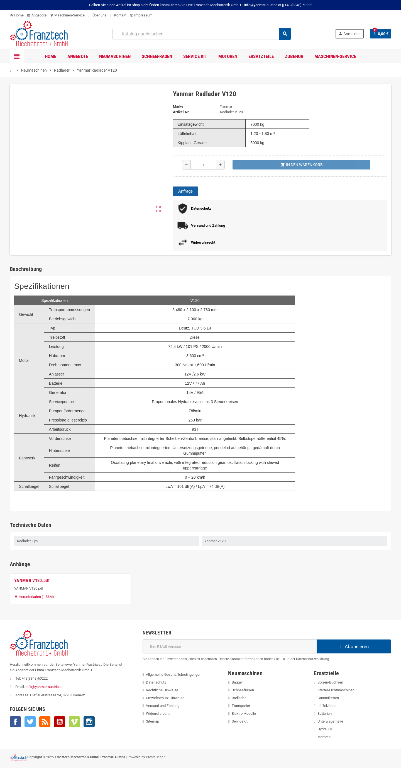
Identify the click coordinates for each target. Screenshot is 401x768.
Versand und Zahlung (162, 706)
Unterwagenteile (330, 721)
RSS (44, 721)
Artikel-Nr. (181, 112)
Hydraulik (324, 729)
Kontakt (118, 15)
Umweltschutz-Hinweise (165, 698)
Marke (178, 106)
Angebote (37, 15)
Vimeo (74, 721)
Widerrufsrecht (158, 713)
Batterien (324, 713)
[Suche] (202, 34)
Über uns (97, 15)
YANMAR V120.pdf (32, 580)
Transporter (241, 706)
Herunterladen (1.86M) (34, 597)
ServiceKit (240, 721)
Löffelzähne (326, 706)
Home (17, 15)
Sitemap (152, 721)
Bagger (237, 682)
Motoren (324, 737)
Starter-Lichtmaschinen (335, 690)
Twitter (30, 721)
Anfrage (185, 191)
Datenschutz (156, 682)
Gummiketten (328, 698)
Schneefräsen (243, 690)
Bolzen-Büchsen (330, 682)
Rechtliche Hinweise (162, 690)
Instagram (89, 721)
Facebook (15, 721)
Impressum (141, 15)
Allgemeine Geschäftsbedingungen (173, 674)
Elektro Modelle (244, 713)
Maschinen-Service (67, 15)
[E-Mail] (230, 646)
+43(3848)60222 (35, 678)
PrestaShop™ (156, 757)
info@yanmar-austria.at (44, 687)
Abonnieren (354, 646)
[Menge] (203, 164)
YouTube (59, 721)
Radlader (239, 698)
